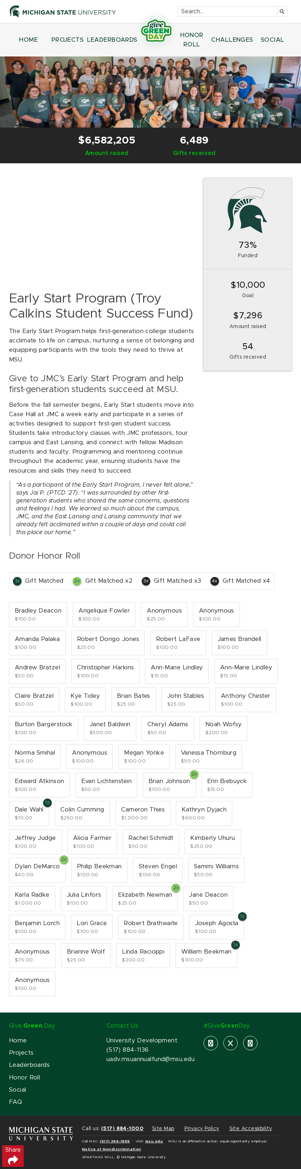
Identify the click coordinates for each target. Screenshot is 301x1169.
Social (17, 1090)
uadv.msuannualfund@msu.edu (150, 1059)
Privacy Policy (201, 1128)
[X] (230, 1043)
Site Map (163, 1128)
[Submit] (282, 11)
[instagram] (250, 1043)
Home (18, 1040)
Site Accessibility (250, 1128)
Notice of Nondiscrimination (111, 1149)
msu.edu (154, 1141)
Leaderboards (29, 1065)
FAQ (15, 1102)
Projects (21, 1053)
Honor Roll (24, 1078)
